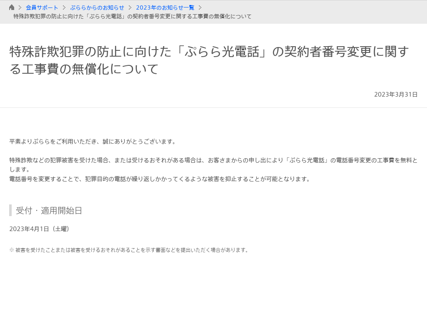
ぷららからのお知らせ (97, 7)
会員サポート (42, 7)
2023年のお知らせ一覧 (165, 7)
